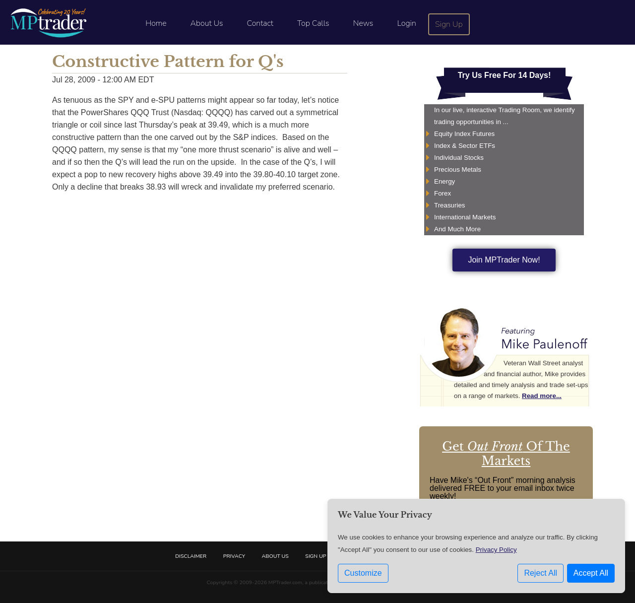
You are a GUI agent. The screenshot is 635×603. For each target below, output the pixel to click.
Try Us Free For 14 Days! (504, 75)
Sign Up (449, 24)
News (363, 23)
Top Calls (313, 23)
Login (406, 23)
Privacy (234, 556)
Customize (363, 573)
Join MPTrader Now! (504, 260)
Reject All (540, 573)
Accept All (590, 573)
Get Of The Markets (506, 453)
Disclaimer (190, 556)
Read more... (542, 396)
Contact (260, 23)
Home (155, 23)
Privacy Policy (496, 549)
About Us (206, 23)
